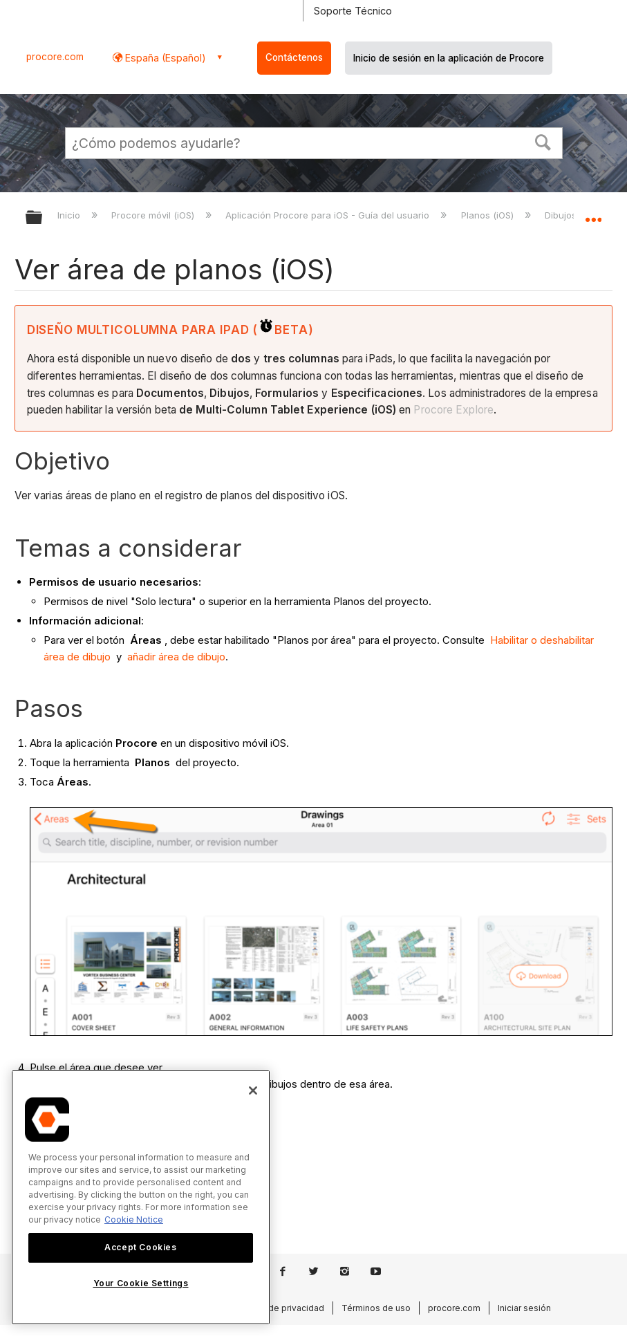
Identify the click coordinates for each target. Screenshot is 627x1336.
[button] (542, 141)
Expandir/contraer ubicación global (593, 213)
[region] (140, 1197)
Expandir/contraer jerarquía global (43, 218)
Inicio (70, 215)
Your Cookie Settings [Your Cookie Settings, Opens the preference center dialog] (141, 1283)
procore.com (55, 56)
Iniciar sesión (524, 1308)
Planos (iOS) (488, 215)
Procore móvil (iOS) (154, 215)
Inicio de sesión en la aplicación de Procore (448, 58)
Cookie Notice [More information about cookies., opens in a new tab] (133, 1219)
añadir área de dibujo (176, 656)
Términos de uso (376, 1308)
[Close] (253, 1090)
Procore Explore (453, 409)
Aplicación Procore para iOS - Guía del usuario (328, 215)
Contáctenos (294, 57)
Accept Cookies (140, 1247)
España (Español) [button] (164, 58)
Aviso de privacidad (284, 1308)
